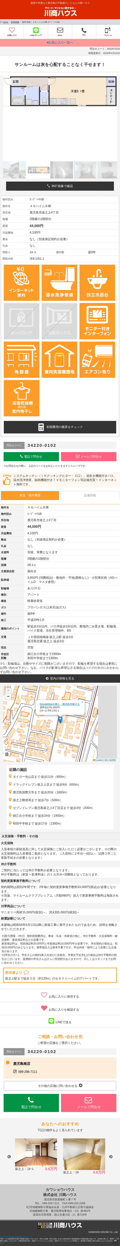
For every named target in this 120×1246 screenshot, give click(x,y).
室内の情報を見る (60, 678)
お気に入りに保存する (60, 995)
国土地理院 (110, 760)
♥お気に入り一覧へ (60, 42)
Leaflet (98, 760)
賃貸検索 (15, 22)
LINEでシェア (36, 31)
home (5, 22)
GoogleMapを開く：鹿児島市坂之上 (60, 704)
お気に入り (12, 31)
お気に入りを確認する (60, 1008)
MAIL (60, 31)
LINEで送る (60, 1021)
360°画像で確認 (60, 186)
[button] (60, 720)
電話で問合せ (31, 456)
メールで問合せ (89, 456)
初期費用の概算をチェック (60, 427)
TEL (84, 31)
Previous (9, 1157)
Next (111, 1157)
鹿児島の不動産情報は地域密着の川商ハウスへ (16, 1237)
